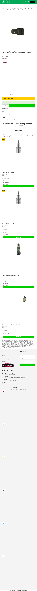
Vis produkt (18, 185)
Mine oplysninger (5, 356)
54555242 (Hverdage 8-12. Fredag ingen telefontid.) (14, 377)
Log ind (3, 358)
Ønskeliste (4, 355)
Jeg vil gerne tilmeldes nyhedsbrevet (28, 361)
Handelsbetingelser (6, 359)
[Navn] (27, 355)
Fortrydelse (4, 361)
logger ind (8, 119)
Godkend (28, 365)
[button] (32, 12)
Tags (3, 111)
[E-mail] (27, 358)
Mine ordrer (4, 354)
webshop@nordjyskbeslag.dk (10, 380)
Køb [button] (22, 106)
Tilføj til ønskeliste (5, 108)
